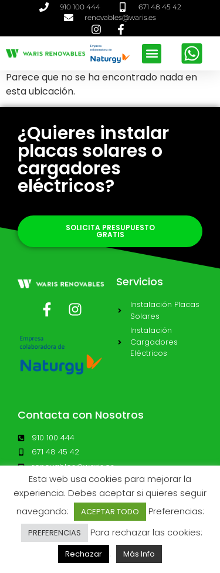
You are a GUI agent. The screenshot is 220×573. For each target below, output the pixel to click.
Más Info (139, 553)
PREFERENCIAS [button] (54, 532)
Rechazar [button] (83, 553)
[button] (151, 53)
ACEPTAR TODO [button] (110, 511)
